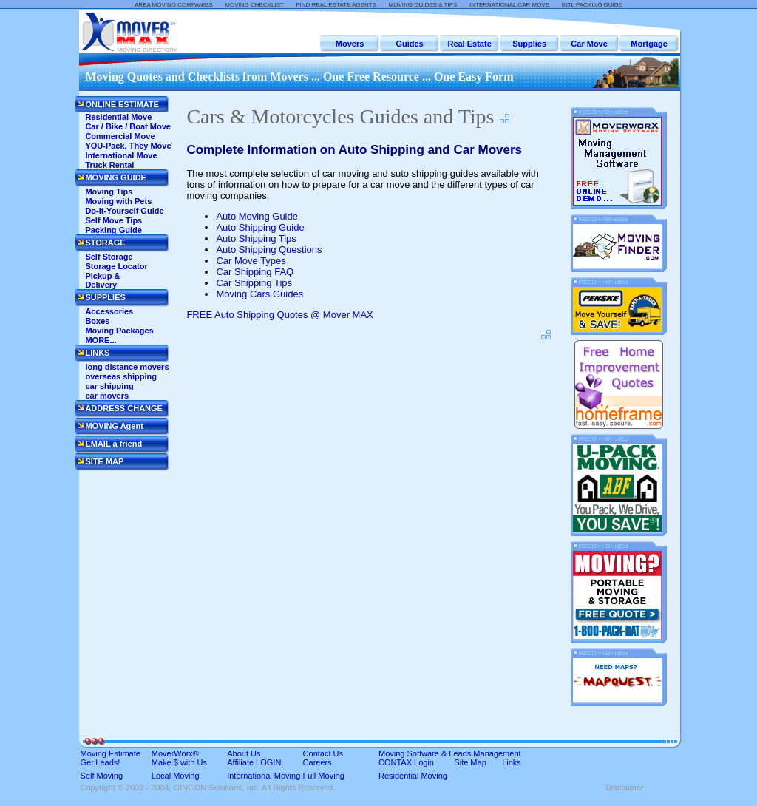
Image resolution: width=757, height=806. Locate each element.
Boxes (97, 320)
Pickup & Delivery (102, 280)
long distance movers (127, 366)
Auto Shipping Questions (269, 249)
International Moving (263, 775)
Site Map (470, 762)
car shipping (109, 386)
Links (511, 762)
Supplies (529, 43)
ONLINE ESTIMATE (121, 104)
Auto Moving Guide (257, 216)
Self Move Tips (113, 220)
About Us (243, 753)
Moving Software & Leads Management (449, 753)
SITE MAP (104, 461)
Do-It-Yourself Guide (124, 210)
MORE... (100, 340)
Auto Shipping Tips (256, 238)
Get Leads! (100, 762)
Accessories (109, 311)
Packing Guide (113, 230)
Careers (317, 762)
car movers (107, 395)
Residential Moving (412, 775)
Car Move (589, 43)
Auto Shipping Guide (260, 227)
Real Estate (469, 43)
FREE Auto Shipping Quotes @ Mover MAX (279, 314)
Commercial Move (120, 136)
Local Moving (176, 775)
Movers (350, 43)
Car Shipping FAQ (254, 271)
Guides (409, 43)
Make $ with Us (179, 762)
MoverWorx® (175, 753)
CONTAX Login (406, 762)
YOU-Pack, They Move (128, 145)
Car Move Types (250, 260)
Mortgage (649, 43)
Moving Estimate (110, 753)
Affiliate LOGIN (254, 762)
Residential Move (118, 116)
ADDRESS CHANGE (124, 408)
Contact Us (323, 753)
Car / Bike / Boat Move (128, 126)
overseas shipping (121, 376)
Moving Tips (108, 191)
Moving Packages (119, 330)
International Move (121, 155)
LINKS (97, 352)
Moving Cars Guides (259, 293)
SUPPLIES (105, 297)
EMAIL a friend (113, 443)
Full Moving (323, 775)
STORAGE (105, 242)
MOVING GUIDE (115, 177)
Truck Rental (109, 164)
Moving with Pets (118, 201)
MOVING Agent (114, 425)
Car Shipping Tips (254, 282)
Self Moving (102, 775)
